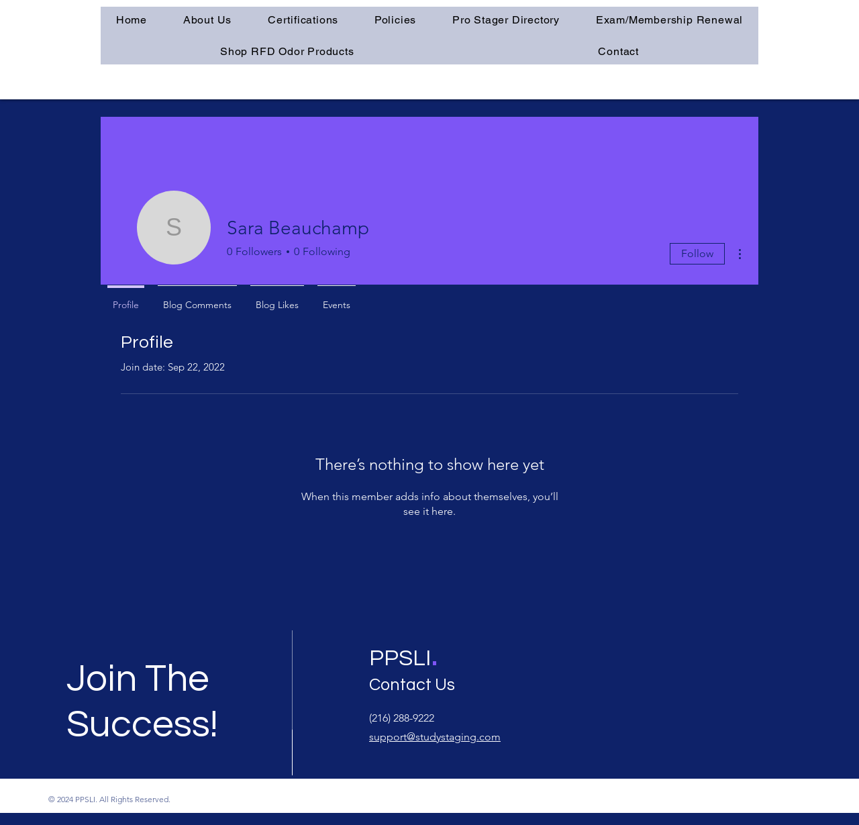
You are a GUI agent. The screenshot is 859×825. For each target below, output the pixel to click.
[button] (303, 20)
